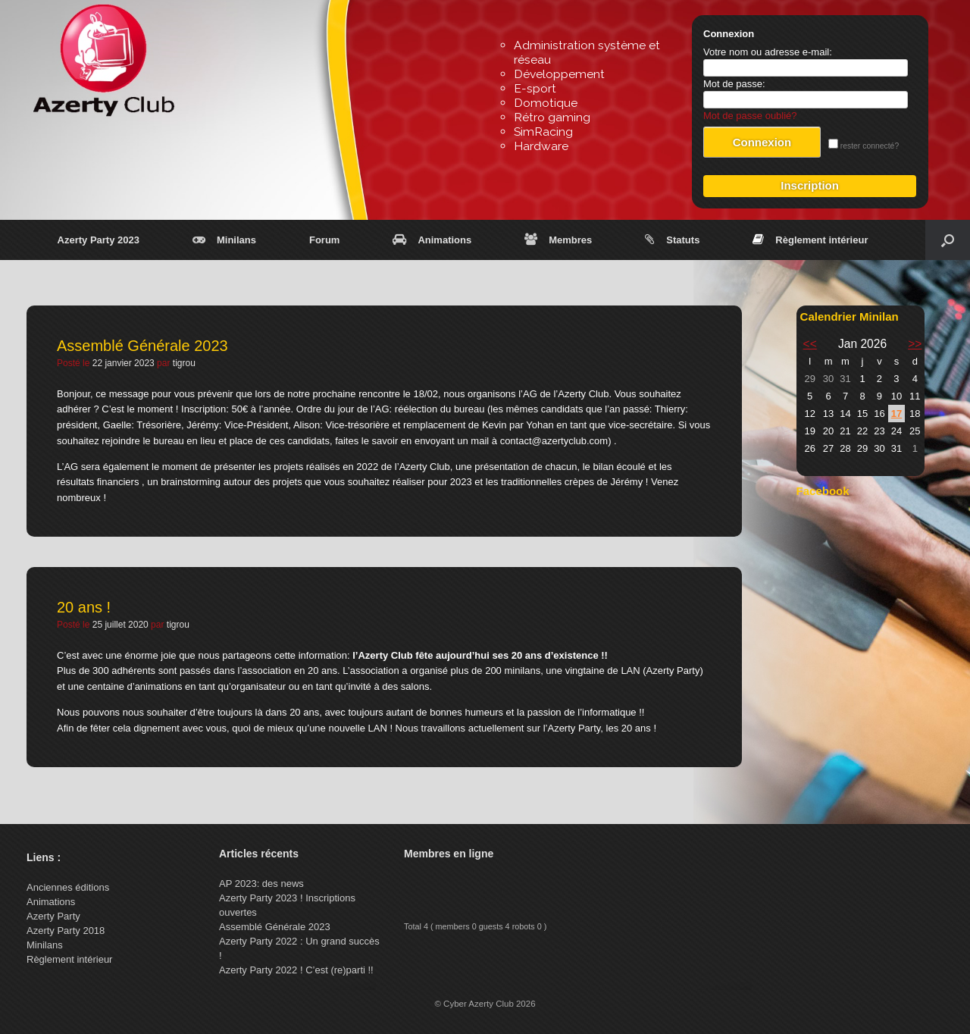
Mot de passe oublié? (750, 115)
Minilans (224, 240)
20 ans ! (84, 607)
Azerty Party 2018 (66, 930)
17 (896, 413)
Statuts (672, 240)
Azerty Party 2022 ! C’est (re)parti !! (296, 970)
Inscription (810, 185)
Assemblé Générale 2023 (142, 345)
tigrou (184, 363)
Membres (558, 240)
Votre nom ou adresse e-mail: (767, 52)
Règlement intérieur (810, 240)
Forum (324, 240)
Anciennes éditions (68, 887)
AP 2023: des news (261, 883)
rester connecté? (863, 146)
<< (810, 343)
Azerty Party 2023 (98, 240)
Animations (432, 240)
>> (915, 343)
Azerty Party (53, 916)
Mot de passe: (734, 83)
